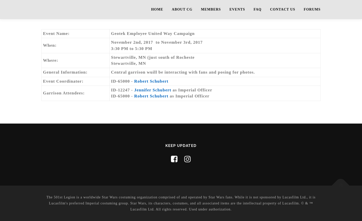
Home (157, 9)
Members (211, 9)
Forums (312, 9)
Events (237, 9)
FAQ (258, 9)
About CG (182, 9)
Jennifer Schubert (152, 90)
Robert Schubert (151, 81)
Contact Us (282, 9)
